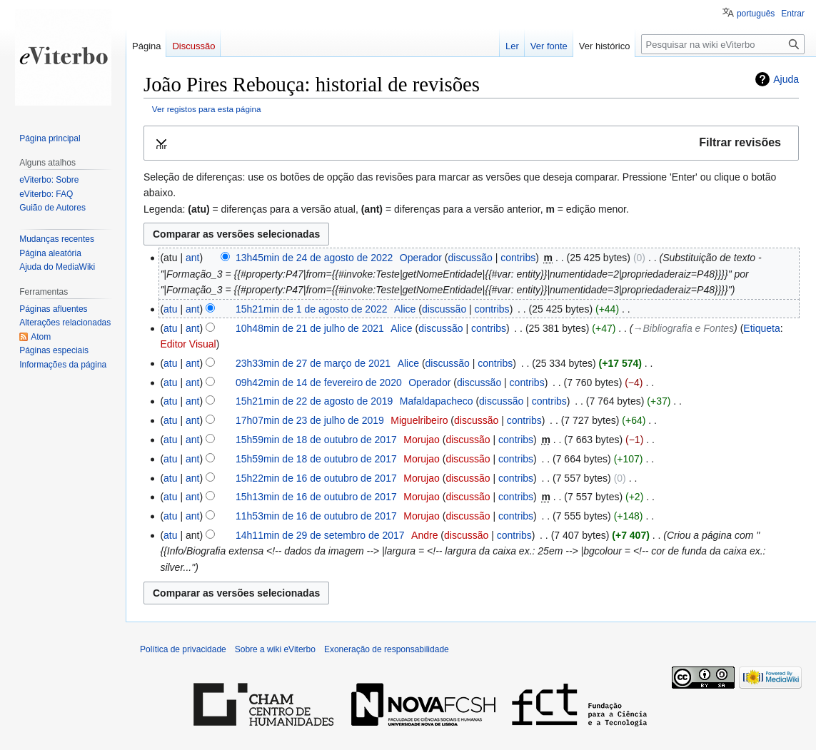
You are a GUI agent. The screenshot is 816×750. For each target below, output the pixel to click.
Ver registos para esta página (206, 108)
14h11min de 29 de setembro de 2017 (320, 535)
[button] (471, 143)
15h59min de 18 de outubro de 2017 (316, 439)
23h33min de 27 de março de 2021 (313, 363)
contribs (517, 257)
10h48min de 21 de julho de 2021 (310, 328)
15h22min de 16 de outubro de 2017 (316, 478)
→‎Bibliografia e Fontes (684, 328)
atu (170, 309)
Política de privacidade (183, 649)
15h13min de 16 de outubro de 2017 (316, 496)
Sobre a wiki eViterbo (275, 649)
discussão (470, 257)
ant (192, 257)
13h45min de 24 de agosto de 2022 (314, 257)
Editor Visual (188, 344)
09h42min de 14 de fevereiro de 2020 (319, 382)
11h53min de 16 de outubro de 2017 (316, 516)
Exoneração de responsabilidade (386, 649)
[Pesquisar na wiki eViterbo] (723, 44)
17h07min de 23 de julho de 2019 (310, 420)
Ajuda (786, 79)
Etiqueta (761, 328)
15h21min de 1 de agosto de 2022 (312, 309)
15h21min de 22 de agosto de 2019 (314, 401)
